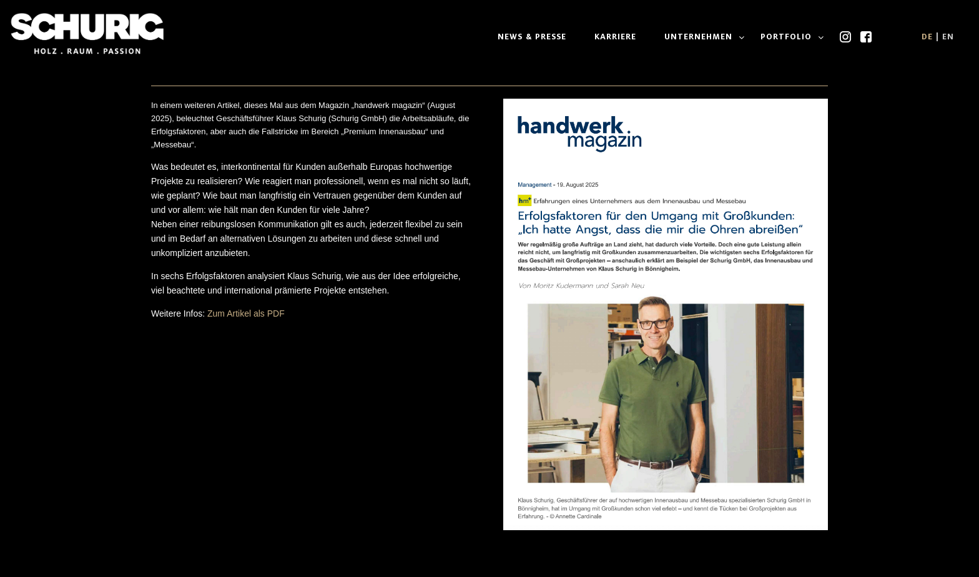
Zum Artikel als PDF (246, 313)
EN (948, 36)
